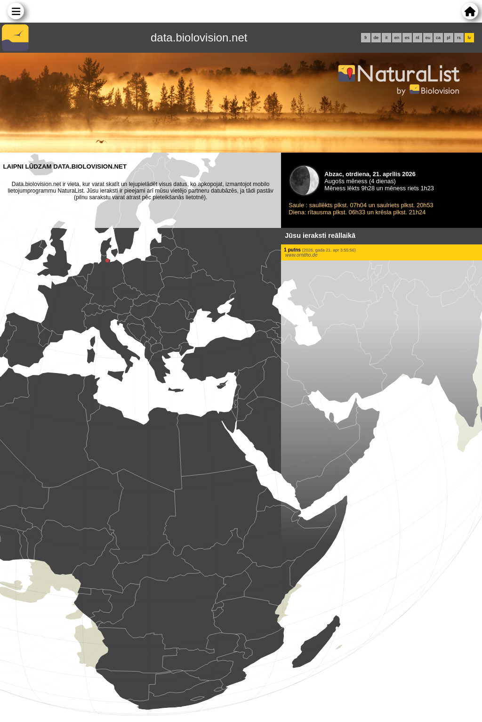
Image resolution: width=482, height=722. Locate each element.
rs (459, 37)
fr (365, 37)
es (407, 37)
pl (448, 37)
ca (438, 37)
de (376, 37)
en (396, 37)
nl (417, 37)
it (387, 37)
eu (428, 37)
